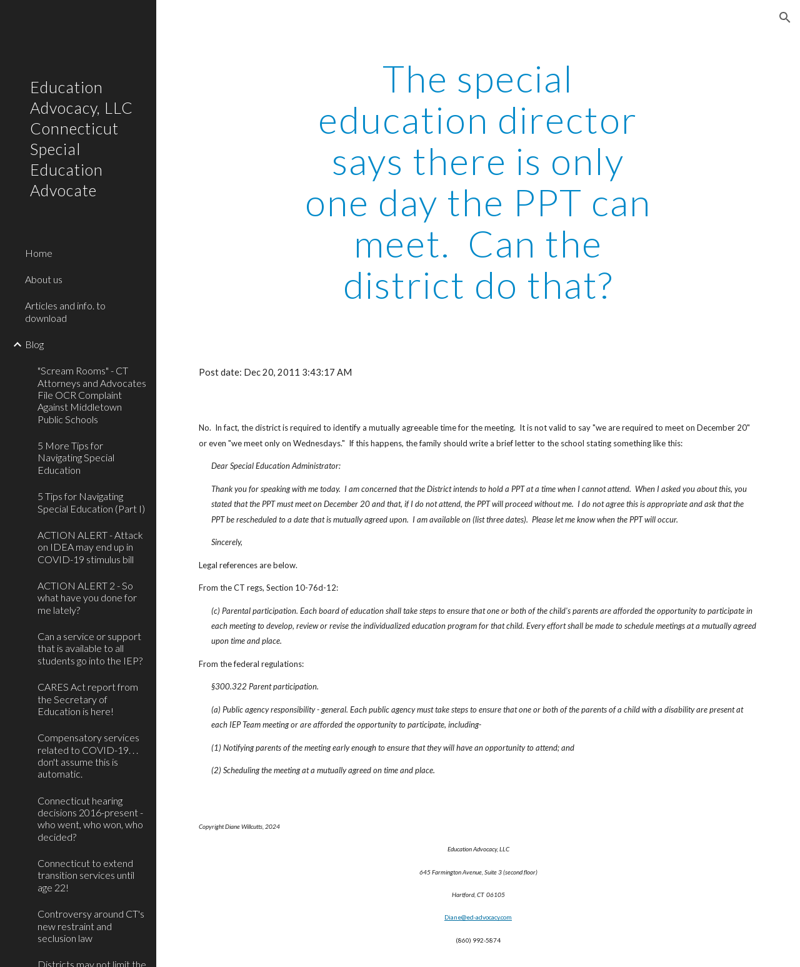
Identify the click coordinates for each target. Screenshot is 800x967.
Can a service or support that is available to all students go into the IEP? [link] (90, 648)
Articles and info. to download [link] (65, 311)
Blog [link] (34, 344)
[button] (785, 18)
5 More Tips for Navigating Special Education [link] (76, 457)
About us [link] (43, 279)
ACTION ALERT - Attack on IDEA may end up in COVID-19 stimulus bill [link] (90, 547)
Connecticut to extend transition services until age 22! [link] (86, 875)
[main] (478, 181)
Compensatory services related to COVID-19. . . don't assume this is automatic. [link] (88, 755)
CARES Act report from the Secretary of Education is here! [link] (88, 699)
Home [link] (38, 253)
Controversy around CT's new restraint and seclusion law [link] (91, 926)
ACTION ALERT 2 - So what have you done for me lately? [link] (87, 597)
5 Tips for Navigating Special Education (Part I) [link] (91, 502)
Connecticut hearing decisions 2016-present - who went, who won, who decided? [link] (90, 818)
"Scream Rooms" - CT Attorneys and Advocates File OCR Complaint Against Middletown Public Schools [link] (92, 394)
